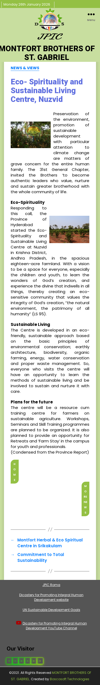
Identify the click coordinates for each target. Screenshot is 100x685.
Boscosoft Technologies (69, 679)
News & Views (25, 68)
